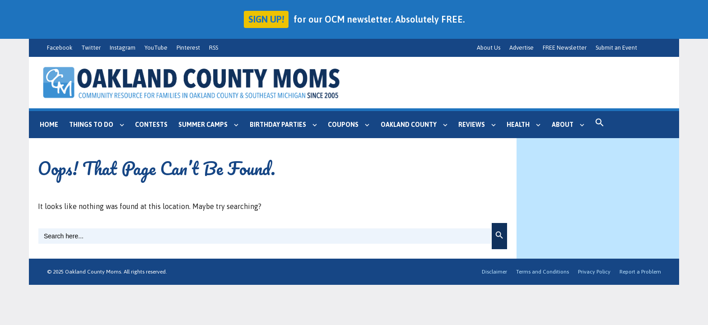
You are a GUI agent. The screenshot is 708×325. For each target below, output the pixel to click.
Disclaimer (494, 272)
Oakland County (417, 124)
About (571, 124)
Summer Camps (211, 124)
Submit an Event (616, 47)
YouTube (156, 47)
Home (49, 124)
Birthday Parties (286, 124)
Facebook (59, 47)
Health (526, 124)
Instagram (122, 47)
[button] (600, 124)
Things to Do (99, 124)
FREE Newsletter (565, 47)
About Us (488, 47)
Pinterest (188, 47)
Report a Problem (640, 272)
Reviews (479, 124)
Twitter (91, 47)
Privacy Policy (594, 272)
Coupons (351, 124)
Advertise (521, 47)
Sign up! (266, 19)
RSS (213, 47)
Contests (151, 124)
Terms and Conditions (542, 272)
